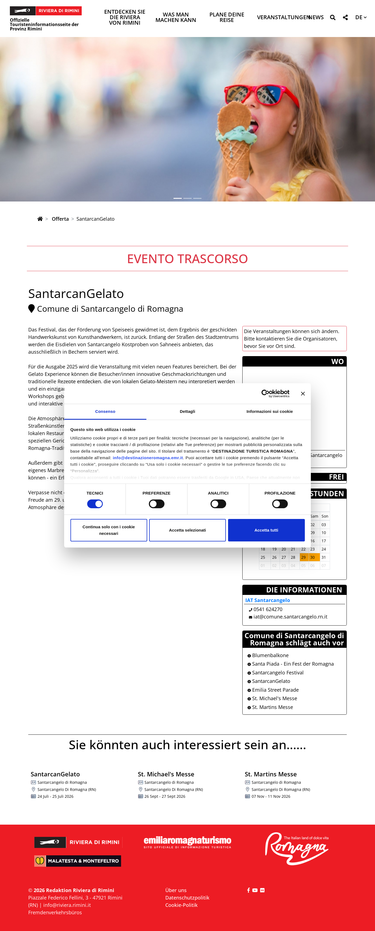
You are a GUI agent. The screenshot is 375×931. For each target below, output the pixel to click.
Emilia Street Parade (273, 689)
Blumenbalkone (268, 655)
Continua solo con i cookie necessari (109, 530)
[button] (333, 18)
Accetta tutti (266, 530)
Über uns (176, 890)
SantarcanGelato (269, 681)
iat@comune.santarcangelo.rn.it (290, 616)
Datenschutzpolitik (187, 897)
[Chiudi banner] (303, 393)
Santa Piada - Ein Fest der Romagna (291, 663)
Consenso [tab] (105, 411)
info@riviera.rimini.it (67, 905)
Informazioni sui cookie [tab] (270, 411)
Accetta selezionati (187, 530)
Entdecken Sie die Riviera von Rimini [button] (124, 17)
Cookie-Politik (181, 905)
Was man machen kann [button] (175, 18)
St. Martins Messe (270, 707)
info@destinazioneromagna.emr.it (148, 457)
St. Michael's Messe (272, 698)
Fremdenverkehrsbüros (55, 912)
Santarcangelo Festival (276, 672)
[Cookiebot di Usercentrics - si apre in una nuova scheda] (265, 393)
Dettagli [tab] (187, 411)
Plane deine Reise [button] (226, 18)
